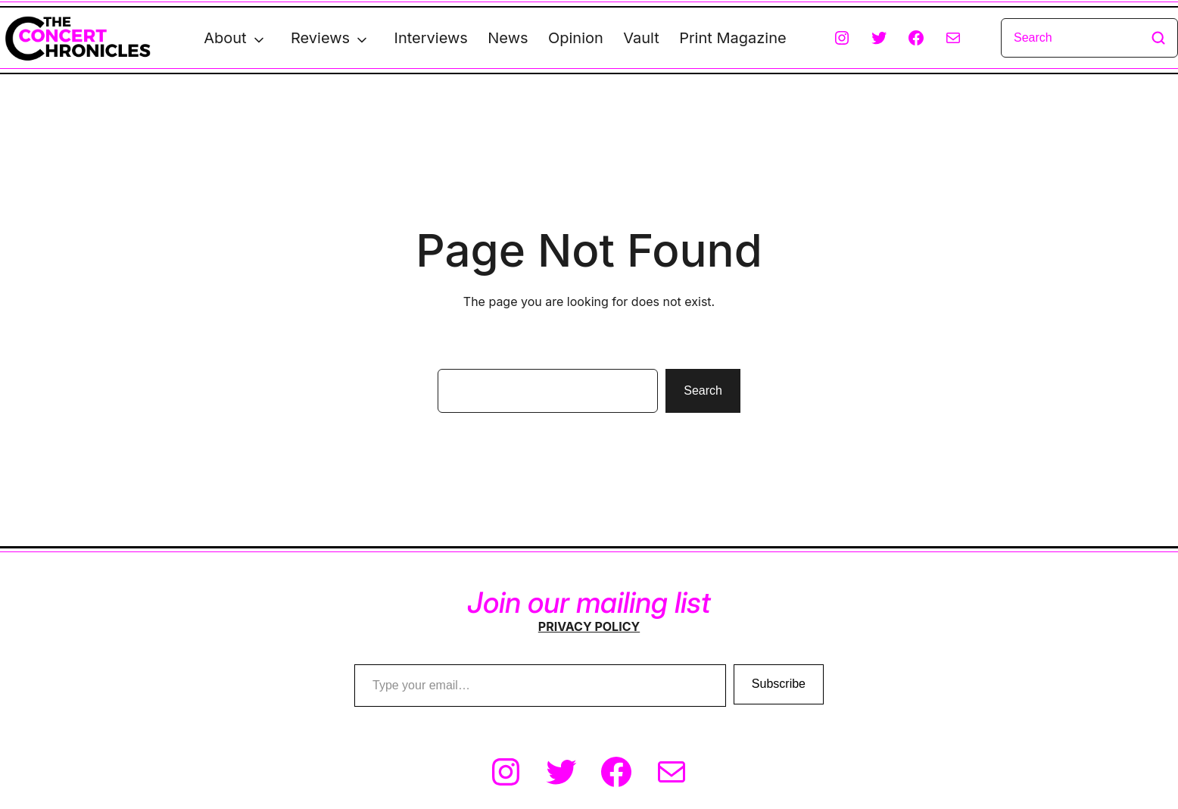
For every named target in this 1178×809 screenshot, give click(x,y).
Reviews (320, 38)
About (225, 38)
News (508, 38)
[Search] (1089, 38)
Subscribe (779, 683)
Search (703, 390)
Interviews (431, 38)
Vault (641, 38)
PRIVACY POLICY (589, 626)
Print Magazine (732, 38)
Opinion (575, 38)
